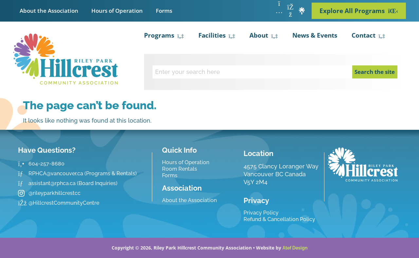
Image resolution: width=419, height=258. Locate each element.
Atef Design (294, 247)
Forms (164, 10)
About (263, 36)
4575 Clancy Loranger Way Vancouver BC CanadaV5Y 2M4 (281, 174)
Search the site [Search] (375, 72)
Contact (368, 36)
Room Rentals (179, 169)
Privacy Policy (261, 213)
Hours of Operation (117, 10)
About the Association (49, 10)
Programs (164, 36)
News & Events (314, 35)
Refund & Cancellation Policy (279, 219)
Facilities (216, 36)
